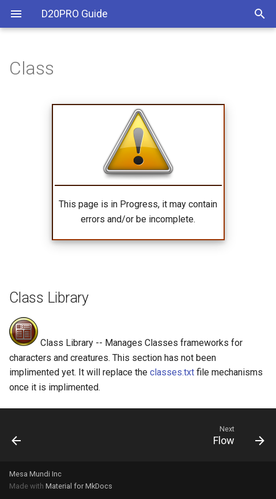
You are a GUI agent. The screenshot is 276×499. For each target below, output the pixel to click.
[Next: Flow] (172, 435)
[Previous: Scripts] (36, 435)
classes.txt (172, 372)
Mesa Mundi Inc (35, 474)
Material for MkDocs (79, 486)
